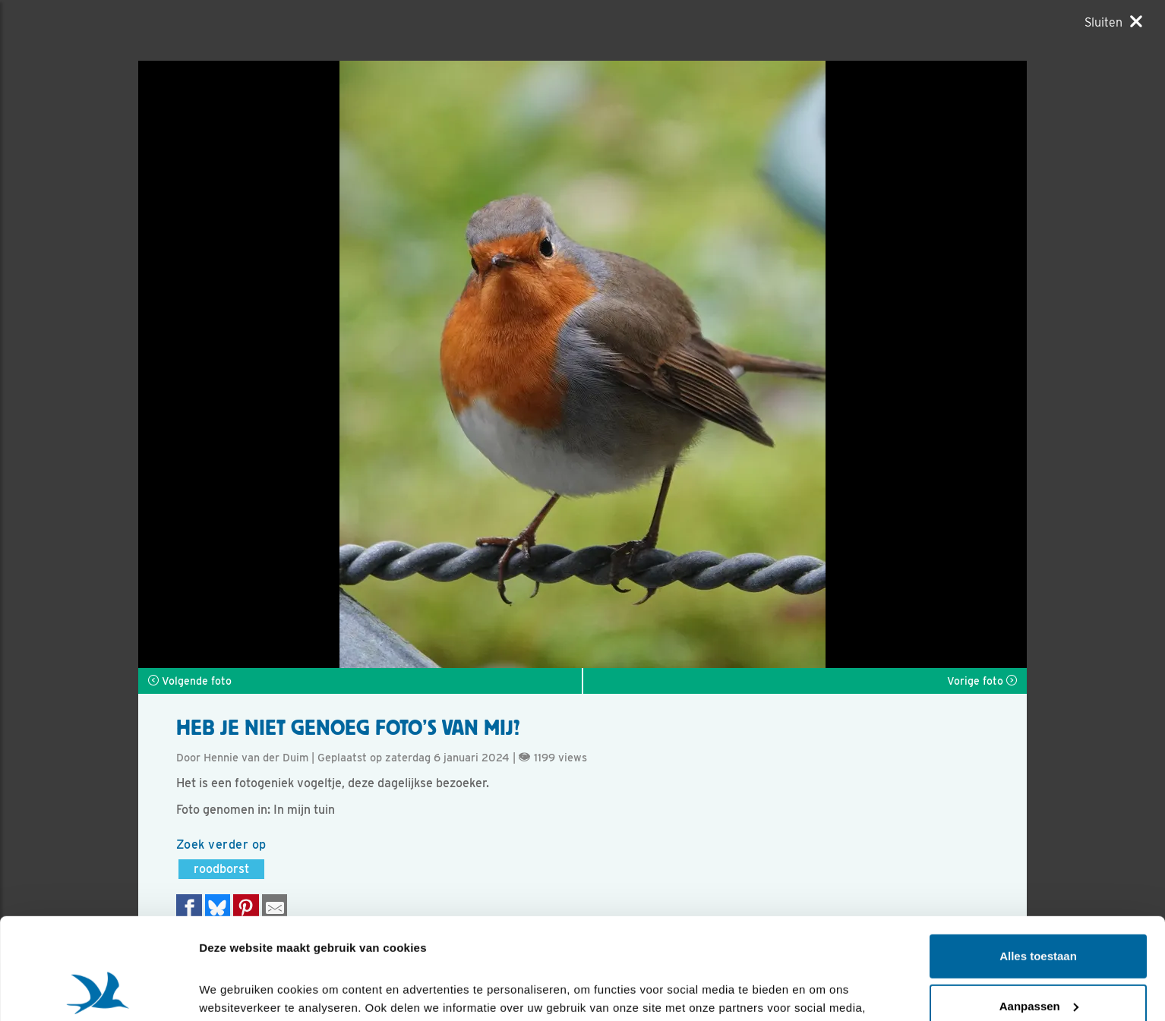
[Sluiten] (1113, 22)
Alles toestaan (1038, 861)
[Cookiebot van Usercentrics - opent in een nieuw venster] (98, 991)
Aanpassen (1038, 910)
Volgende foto (190, 681)
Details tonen (235, 991)
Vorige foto (982, 681)
